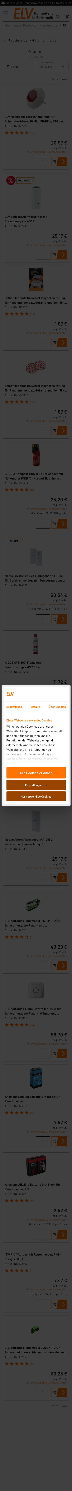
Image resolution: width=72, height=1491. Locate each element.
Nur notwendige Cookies (36, 796)
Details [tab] (35, 706)
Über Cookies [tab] (57, 706)
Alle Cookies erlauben (36, 773)
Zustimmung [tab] (14, 706)
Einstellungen (36, 785)
